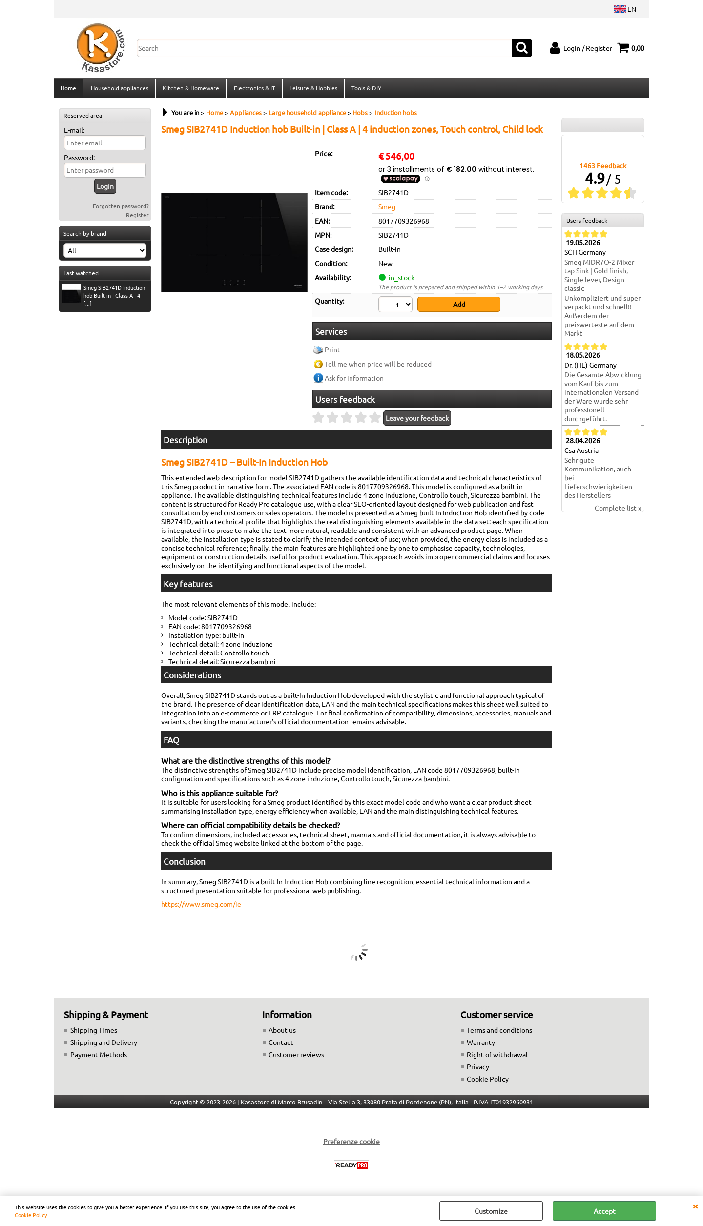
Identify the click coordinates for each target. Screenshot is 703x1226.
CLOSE (695, 1205)
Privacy (478, 1068)
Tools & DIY (365, 89)
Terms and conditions (499, 1032)
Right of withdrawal (497, 1056)
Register (137, 218)
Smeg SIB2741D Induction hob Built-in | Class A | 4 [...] (103, 298)
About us (282, 1032)
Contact (281, 1044)
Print (332, 351)
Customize (491, 1210)
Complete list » (618, 511)
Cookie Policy (31, 1215)
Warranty (481, 1044)
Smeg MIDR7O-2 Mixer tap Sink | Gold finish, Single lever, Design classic (599, 278)
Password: (79, 160)
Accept (605, 1210)
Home (68, 89)
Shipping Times (93, 1032)
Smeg (386, 209)
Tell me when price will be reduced (378, 366)
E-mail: (74, 132)
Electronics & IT (253, 89)
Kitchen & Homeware (190, 89)
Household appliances (119, 89)
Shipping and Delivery (103, 1044)
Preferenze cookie (351, 1143)
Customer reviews (296, 1056)
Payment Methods (98, 1056)
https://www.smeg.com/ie (201, 906)
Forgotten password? (121, 209)
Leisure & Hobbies (312, 89)
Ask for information (354, 380)
